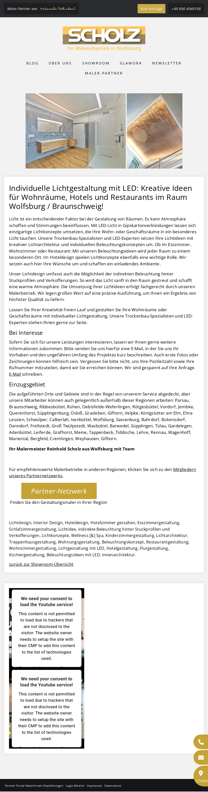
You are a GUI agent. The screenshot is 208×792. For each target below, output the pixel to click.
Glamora (131, 63)
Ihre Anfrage (151, 8)
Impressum (94, 785)
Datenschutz (113, 785)
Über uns (60, 63)
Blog (32, 63)
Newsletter (167, 63)
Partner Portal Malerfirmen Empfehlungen (34, 785)
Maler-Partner (104, 73)
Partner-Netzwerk (59, 491)
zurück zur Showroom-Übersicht (41, 564)
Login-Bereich (75, 785)
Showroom (96, 63)
